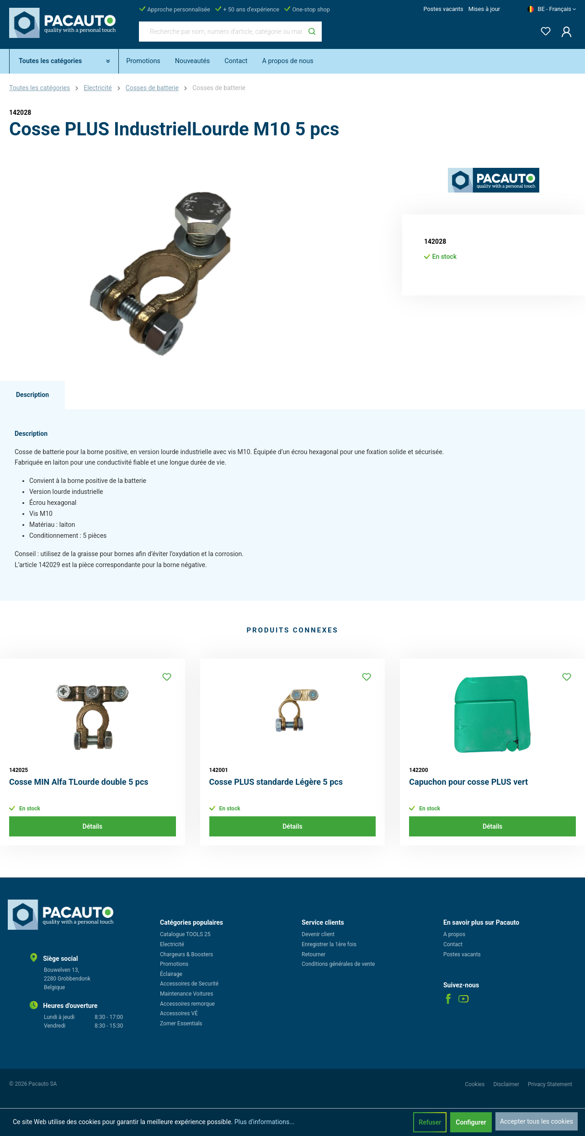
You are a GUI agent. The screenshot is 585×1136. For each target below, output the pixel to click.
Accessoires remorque (187, 1004)
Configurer (471, 1122)
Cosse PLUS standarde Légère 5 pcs (276, 782)
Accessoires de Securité (189, 984)
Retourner (313, 954)
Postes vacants (443, 8)
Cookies (475, 1084)
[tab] (32, 395)
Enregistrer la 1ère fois (329, 944)
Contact (453, 944)
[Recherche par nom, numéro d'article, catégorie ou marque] (221, 31)
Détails (92, 826)
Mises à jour (484, 8)
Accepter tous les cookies (536, 1121)
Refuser (430, 1122)
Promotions (174, 964)
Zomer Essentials (181, 1023)
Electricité (172, 944)
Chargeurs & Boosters (186, 954)
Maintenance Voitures (186, 994)
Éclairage (171, 974)
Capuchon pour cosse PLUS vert (468, 782)
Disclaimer (507, 1084)
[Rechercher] (312, 31)
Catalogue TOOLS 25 (185, 934)
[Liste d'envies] (543, 29)
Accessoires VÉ (179, 1013)
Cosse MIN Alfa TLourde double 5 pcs (79, 782)
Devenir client (318, 934)
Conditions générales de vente (338, 964)
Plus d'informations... (264, 1121)
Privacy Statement (550, 1084)
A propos (454, 934)
